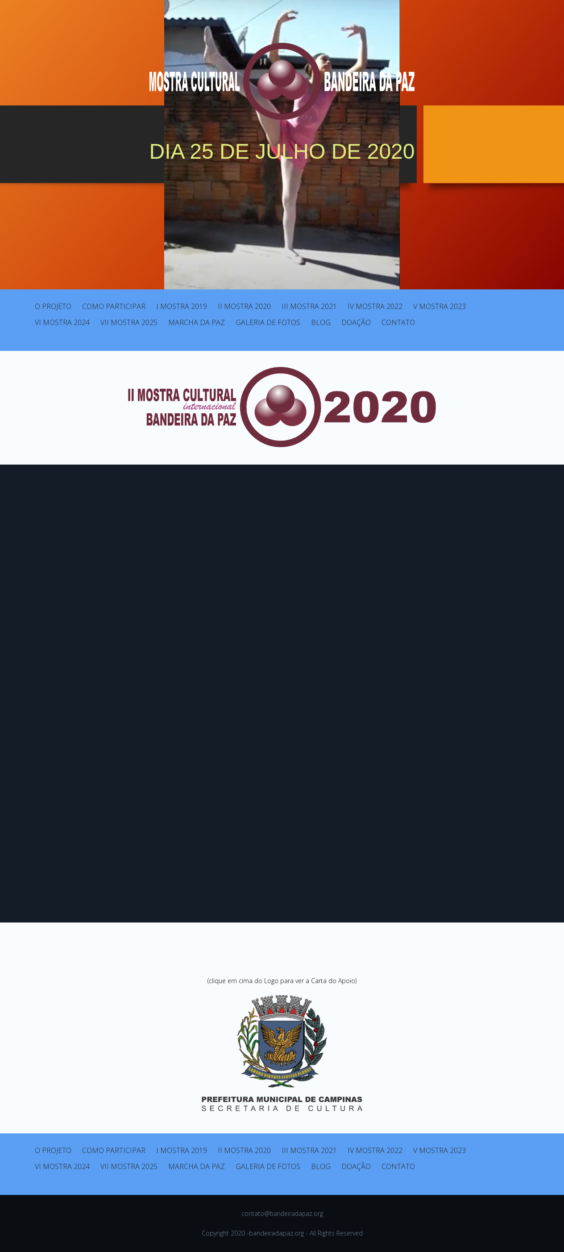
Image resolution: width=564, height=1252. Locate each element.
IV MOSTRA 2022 (375, 306)
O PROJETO (53, 306)
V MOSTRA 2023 (439, 306)
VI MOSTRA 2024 (62, 322)
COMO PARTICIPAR (113, 306)
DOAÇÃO (356, 322)
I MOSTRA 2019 (181, 306)
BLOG (321, 322)
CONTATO (398, 322)
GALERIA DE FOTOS (268, 322)
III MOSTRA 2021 (309, 306)
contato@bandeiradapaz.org (282, 1213)
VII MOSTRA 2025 (129, 322)
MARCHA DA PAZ (196, 322)
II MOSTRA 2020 (244, 306)
